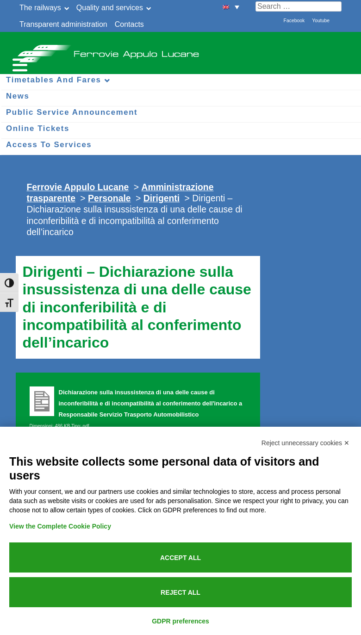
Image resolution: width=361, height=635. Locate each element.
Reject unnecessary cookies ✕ (305, 443)
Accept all (180, 557)
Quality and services (109, 8)
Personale (109, 198)
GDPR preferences (180, 621)
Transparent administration (63, 24)
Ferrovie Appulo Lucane (180, 50)
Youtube (321, 20)
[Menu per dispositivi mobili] (18, 64)
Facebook (294, 20)
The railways (40, 8)
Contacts (129, 24)
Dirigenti (161, 198)
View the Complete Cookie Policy (60, 526)
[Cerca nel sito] (298, 6)
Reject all (180, 592)
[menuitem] (231, 6)
